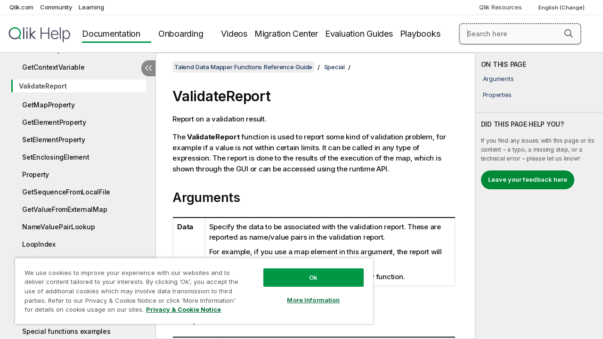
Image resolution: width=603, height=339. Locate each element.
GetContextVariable (53, 67)
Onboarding (181, 34)
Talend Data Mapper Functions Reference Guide (243, 67)
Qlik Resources (500, 7)
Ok (306, 270)
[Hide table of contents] (148, 68)
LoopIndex (39, 244)
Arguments (498, 78)
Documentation (111, 34)
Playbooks (420, 34)
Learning (91, 7)
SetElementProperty (53, 140)
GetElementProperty (54, 122)
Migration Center (286, 34)
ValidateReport (43, 86)
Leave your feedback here (527, 179)
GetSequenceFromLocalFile (66, 192)
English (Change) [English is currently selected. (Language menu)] (562, 7)
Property (35, 174)
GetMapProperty (48, 105)
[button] (569, 33)
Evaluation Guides (359, 34)
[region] (190, 287)
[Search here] (520, 34)
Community (56, 7)
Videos (234, 34)
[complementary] (539, 196)
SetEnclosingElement (55, 157)
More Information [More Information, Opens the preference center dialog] (306, 293)
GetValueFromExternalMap (64, 209)
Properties (497, 94)
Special (334, 67)
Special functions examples (66, 331)
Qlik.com (21, 7)
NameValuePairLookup (58, 227)
